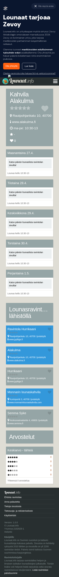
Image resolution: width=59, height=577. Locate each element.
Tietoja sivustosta (12, 506)
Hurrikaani (15, 371)
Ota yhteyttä (11, 66)
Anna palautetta (12, 502)
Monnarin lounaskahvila (24, 392)
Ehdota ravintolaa (13, 497)
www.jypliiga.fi (16, 339)
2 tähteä (14, 108)
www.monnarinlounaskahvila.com (25, 402)
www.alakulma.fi (24, 122)
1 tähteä (12, 108)
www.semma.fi (16, 423)
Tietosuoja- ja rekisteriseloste (18, 511)
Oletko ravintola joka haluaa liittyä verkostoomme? (29, 73)
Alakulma (14, 350)
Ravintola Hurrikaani (22, 329)
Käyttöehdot (10, 515)
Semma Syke (17, 413)
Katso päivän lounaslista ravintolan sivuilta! (26, 163)
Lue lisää (29, 66)
